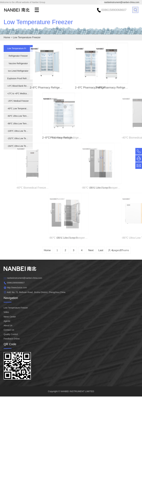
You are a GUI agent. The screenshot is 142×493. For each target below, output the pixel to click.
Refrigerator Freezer (18, 56)
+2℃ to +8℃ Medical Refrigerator (23, 93)
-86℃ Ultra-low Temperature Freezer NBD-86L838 (103, 187)
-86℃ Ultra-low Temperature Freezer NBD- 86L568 (96, 237)
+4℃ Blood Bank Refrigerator (21, 86)
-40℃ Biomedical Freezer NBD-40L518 (31, 187)
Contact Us (9, 330)
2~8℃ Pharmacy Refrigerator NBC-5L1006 (51, 87)
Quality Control (11, 334)
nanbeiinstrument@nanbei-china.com (121, 2)
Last (100, 250)
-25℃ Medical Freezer (18, 101)
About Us (8, 325)
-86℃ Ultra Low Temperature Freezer (24, 123)
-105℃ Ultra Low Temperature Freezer (25, 131)
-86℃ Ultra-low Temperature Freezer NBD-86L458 (71, 237)
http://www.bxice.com (17, 287)
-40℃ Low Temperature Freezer (22, 108)
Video (6, 312)
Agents (7, 321)
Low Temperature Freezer (38, 25)
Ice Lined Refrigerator (18, 71)
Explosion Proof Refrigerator (20, 78)
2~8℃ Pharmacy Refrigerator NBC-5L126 (65, 137)
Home (7, 37)
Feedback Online (12, 338)
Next (91, 250)
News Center (10, 316)
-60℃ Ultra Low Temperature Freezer (24, 116)
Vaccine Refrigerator (18, 63)
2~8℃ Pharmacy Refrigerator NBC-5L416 (115, 87)
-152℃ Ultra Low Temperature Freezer (25, 138)
